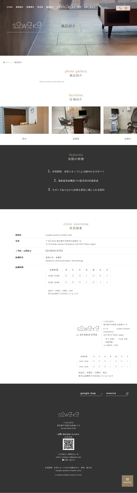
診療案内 (30, 7)
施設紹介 (50, 7)
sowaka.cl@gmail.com (71, 457)
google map (88, 393)
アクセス (61, 7)
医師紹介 (20, 7)
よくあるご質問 (74, 7)
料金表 (40, 7)
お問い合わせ (90, 7)
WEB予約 (127, 482)
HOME (10, 7)
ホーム (7, 62)
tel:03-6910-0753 (68, 428)
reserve (111, 393)
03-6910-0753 (55, 250)
